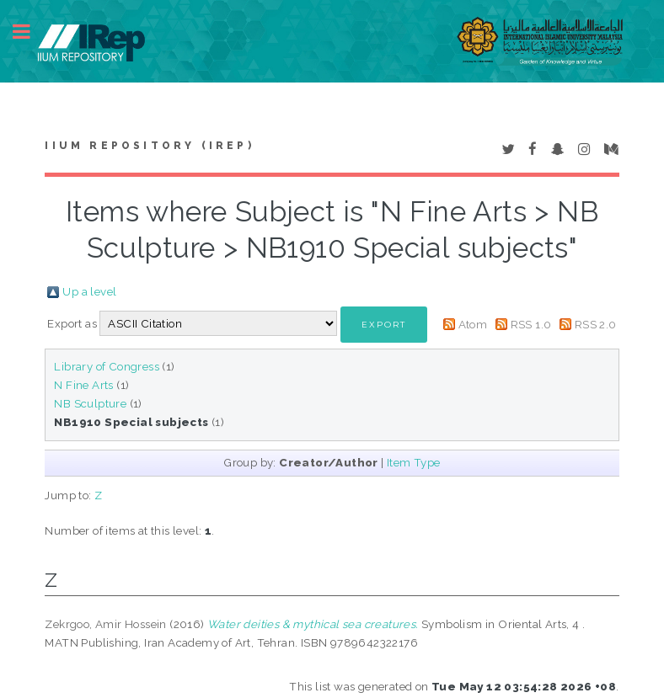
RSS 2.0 (596, 324)
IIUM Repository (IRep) (149, 146)
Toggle (30, 31)
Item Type (414, 462)
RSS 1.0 (531, 324)
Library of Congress (106, 366)
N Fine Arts (83, 385)
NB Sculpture (90, 403)
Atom (473, 324)
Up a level (89, 291)
